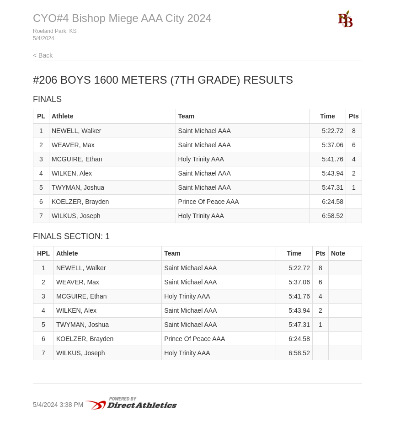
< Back (43, 55)
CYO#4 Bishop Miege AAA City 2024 (122, 18)
